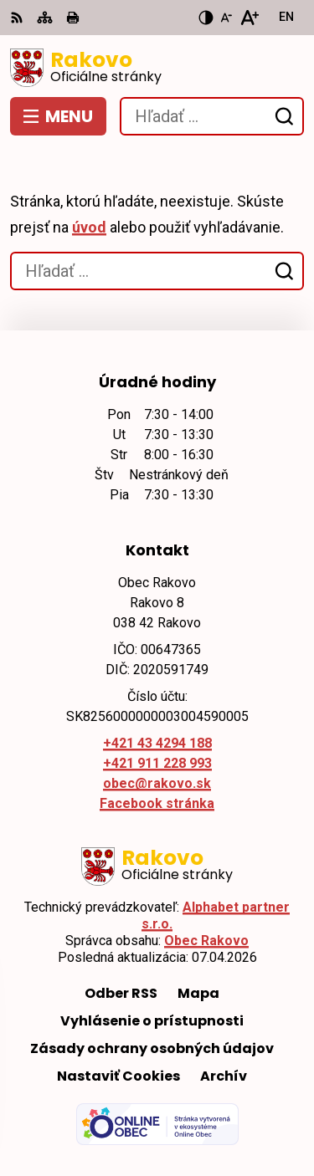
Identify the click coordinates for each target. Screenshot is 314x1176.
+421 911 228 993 (157, 763)
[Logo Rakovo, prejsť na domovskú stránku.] (157, 68)
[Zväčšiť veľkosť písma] (249, 17)
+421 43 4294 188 (157, 743)
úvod (89, 227)
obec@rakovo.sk (157, 783)
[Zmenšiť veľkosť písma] (226, 17)
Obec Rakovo (206, 940)
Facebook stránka (157, 803)
